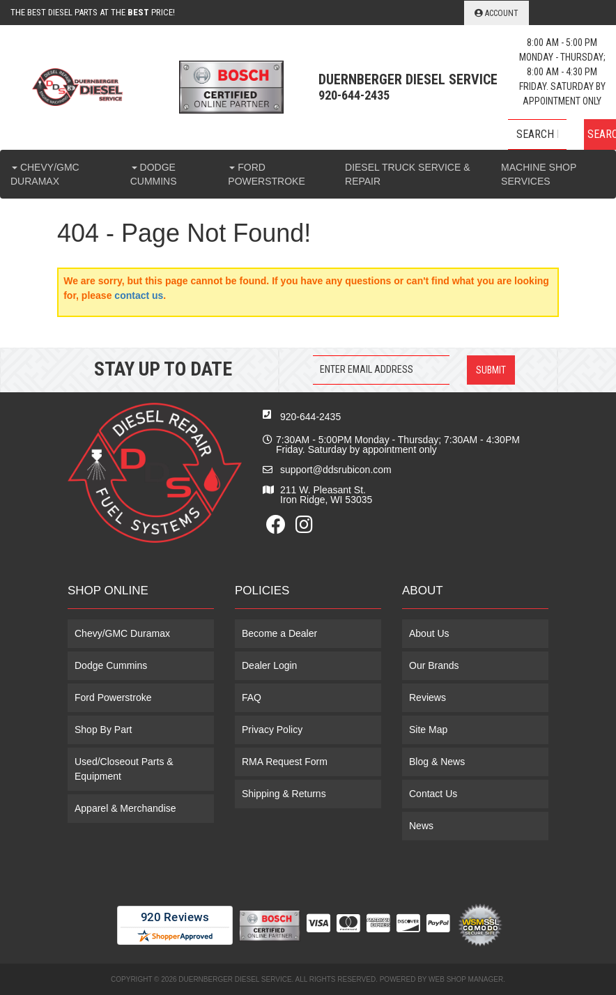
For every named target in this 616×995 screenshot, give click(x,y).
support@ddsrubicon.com (336, 470)
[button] (562, 134)
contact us (138, 295)
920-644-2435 (310, 416)
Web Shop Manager (466, 979)
